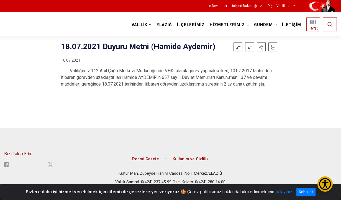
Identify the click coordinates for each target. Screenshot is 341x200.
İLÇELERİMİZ (191, 24)
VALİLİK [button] (139, 24)
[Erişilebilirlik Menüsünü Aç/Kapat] (325, 184)
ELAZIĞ (164, 24)
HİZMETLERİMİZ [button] (227, 24)
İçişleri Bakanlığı (244, 6)
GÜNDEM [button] (263, 24)
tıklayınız (284, 191)
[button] (261, 46)
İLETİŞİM (291, 24)
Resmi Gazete (145, 159)
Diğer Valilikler (279, 6)
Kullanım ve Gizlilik (191, 159)
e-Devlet (215, 6)
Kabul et (306, 192)
